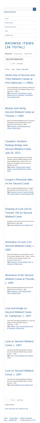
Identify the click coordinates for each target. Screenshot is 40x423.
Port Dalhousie (22, 93)
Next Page (20, 63)
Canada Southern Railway (23, 167)
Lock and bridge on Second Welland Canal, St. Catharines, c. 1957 (18, 312)
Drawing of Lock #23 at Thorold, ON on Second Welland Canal (18, 212)
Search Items (28, 54)
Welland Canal (15, 97)
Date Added (25, 69)
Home (7, 18)
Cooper (20, 192)
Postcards (13, 126)
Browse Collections (10, 27)
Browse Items (9, 23)
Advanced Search (10, 12)
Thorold (9, 128)
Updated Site (9, 35)
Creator (18, 69)
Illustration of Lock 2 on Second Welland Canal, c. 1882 (20, 246)
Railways (9, 169)
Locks (17, 326)
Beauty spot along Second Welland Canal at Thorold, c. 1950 (19, 112)
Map (6, 31)
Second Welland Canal (23, 126)
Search (34, 9)
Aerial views (14, 93)
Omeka (33, 420)
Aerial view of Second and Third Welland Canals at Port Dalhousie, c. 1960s (20, 79)
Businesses (14, 192)
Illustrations (14, 262)
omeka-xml (22, 408)
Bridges (13, 167)
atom (6, 408)
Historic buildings (15, 194)
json (17, 408)
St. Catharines (20, 95)
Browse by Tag (18, 54)
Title (13, 69)
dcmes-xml (12, 408)
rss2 (27, 408)
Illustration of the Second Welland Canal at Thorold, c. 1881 (20, 279)
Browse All (8, 54)
